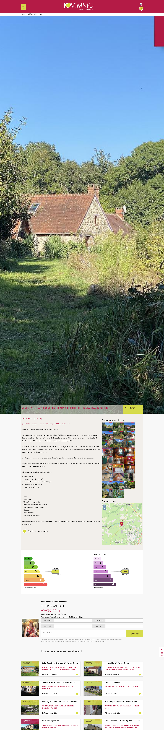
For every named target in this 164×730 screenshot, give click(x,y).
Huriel (40, 14)
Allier (35, 14)
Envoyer (134, 633)
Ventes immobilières (27, 14)
